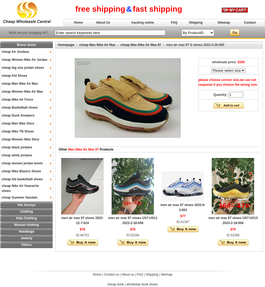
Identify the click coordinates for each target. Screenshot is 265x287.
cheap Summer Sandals (19, 197)
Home (78, 22)
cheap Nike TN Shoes (18, 131)
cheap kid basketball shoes (22, 179)
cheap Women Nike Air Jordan (24, 60)
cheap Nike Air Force (17, 99)
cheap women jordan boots (22, 163)
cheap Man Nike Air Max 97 (141, 45)
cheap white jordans (17, 155)
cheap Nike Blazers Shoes (21, 171)
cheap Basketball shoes (20, 107)
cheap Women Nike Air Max (22, 91)
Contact (250, 22)
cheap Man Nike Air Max (20, 83)
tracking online (142, 22)
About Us (103, 22)
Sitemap (224, 22)
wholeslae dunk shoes (142, 284)
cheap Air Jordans (15, 52)
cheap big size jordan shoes (23, 68)
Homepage (66, 45)
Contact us (111, 274)
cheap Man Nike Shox (18, 123)
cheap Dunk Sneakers (18, 115)
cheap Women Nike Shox (20, 139)
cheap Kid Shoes (14, 76)
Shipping (195, 22)
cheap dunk (115, 284)
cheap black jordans (17, 147)
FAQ (174, 22)
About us (127, 274)
